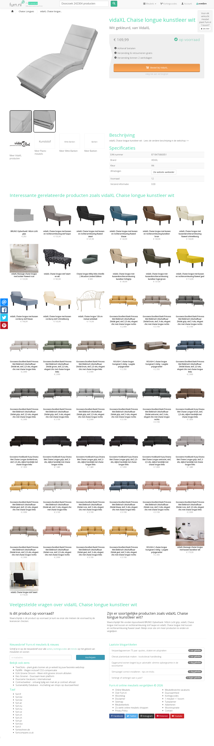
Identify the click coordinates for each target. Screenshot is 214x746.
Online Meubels (122, 689)
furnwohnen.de (23, 729)
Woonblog (120, 695)
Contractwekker (23, 682)
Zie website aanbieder (163, 172)
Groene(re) (33, 3)
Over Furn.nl (120, 692)
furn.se (19, 711)
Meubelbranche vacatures (177, 689)
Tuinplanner (170, 701)
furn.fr (18, 694)
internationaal (44, 679)
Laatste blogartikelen (123, 644)
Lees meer (205, 29)
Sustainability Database (27, 685)
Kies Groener (22, 676)
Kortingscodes (172, 695)
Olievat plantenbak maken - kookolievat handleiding (157, 656)
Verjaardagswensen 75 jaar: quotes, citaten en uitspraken (157, 650)
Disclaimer (120, 698)
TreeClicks (20, 667)
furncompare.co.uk (25, 732)
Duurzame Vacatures (26, 679)
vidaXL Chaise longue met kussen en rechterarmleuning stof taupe (150, 624)
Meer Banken (90, 150)
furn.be (19, 697)
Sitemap (119, 701)
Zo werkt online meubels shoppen (131, 707)
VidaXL (144, 27)
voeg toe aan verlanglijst (156, 74)
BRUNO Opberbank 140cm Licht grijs (162, 622)
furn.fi (18, 726)
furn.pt (19, 720)
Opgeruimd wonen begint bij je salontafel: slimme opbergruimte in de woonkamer (157, 664)
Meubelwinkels (122, 704)
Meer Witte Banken (68, 150)
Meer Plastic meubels (40, 152)
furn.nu (19, 705)
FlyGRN (19, 670)
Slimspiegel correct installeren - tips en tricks (157, 671)
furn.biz (19, 723)
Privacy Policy (121, 710)
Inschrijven (90, 657)
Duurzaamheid (172, 692)
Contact (169, 710)
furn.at (19, 702)
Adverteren (170, 704)
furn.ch (19, 714)
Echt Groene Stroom (25, 673)
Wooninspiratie (172, 707)
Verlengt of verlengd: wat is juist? (157, 677)
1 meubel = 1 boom (174, 698)
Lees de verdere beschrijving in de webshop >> (166, 140)
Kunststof (45, 141)
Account (186, 3)
